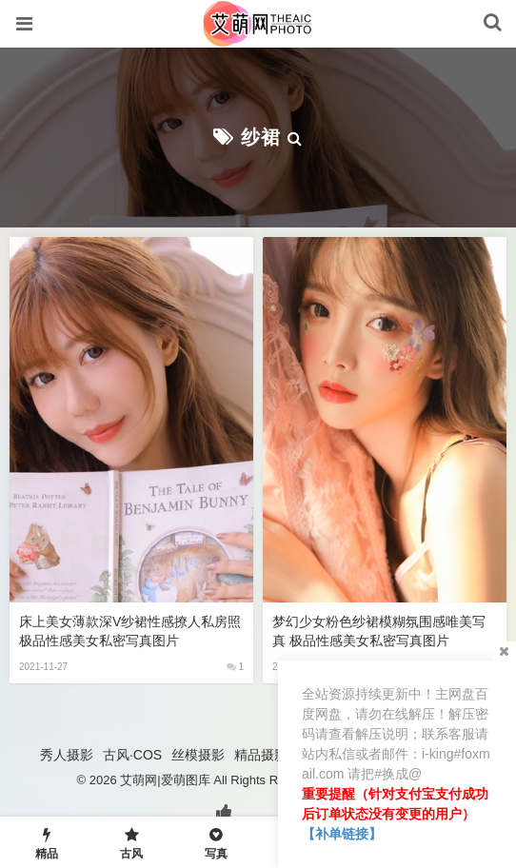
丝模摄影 (198, 754)
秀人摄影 (66, 754)
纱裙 (261, 137)
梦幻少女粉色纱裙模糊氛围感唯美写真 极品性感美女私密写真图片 (379, 631)
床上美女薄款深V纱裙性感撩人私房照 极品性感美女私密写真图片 (130, 631)
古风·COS (132, 754)
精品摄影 (261, 754)
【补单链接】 (342, 833)
